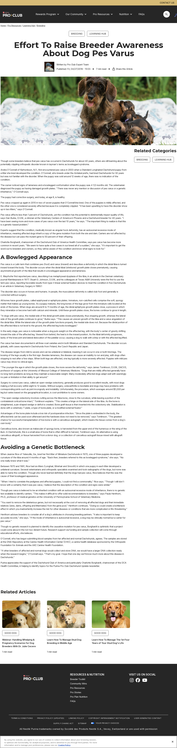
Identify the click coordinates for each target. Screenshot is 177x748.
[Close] (173, 742)
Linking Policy (76, 718)
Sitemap (82, 723)
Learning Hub (29, 25)
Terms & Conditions (22, 718)
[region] (88, 742)
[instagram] (132, 681)
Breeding (41, 25)
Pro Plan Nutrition (79, 696)
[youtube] (144, 681)
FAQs (142, 14)
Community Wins (78, 683)
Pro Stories (75, 692)
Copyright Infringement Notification (109, 718)
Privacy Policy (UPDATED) (50, 718)
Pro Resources (14, 25)
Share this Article (122, 69)
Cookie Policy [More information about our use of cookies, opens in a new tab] (64, 745)
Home (3, 25)
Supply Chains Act (63, 723)
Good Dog (11, 633)
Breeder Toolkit (77, 679)
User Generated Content (147, 718)
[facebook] (138, 681)
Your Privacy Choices (107, 723)
